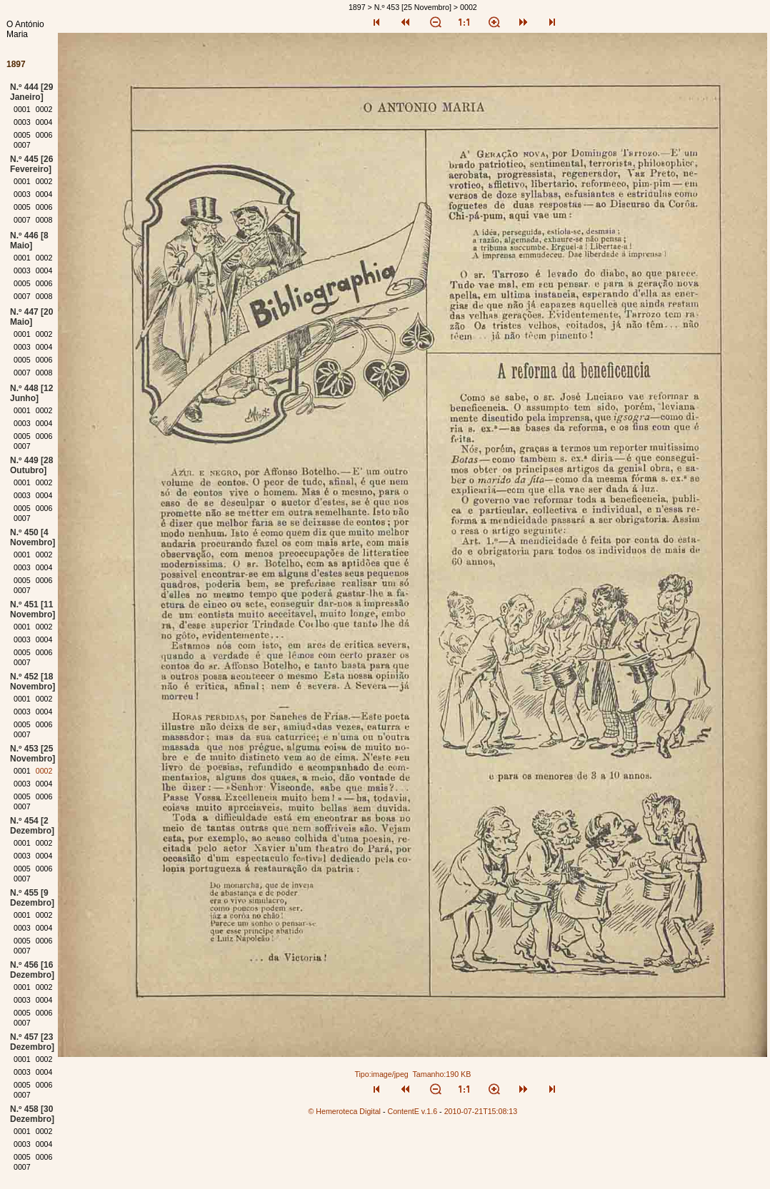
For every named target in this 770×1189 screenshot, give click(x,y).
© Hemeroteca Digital (345, 1111)
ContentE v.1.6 (412, 1111)
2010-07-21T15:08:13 (481, 1111)
